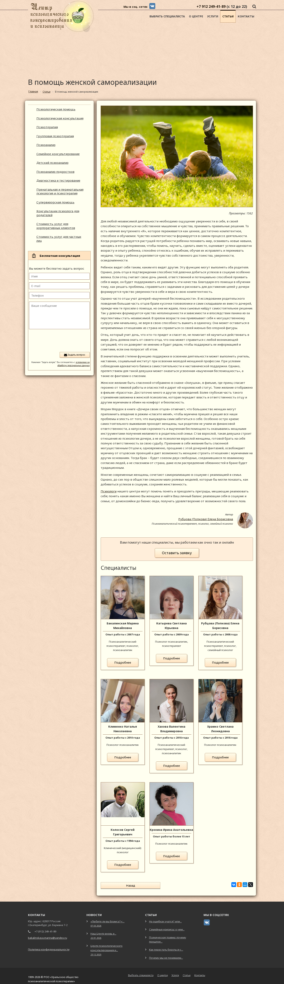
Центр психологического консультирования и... (106, 946)
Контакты (246, 16)
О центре (196, 16)
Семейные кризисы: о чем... (167, 925)
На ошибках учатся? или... (165, 917)
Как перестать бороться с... (166, 945)
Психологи (108, 491)
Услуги (212, 16)
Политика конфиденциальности (48, 945)
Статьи (228, 16)
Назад (117, 885)
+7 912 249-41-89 (211, 6)
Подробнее (122, 662)
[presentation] (59, 340)
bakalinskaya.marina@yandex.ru (47, 934)
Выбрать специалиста (167, 16)
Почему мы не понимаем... (166, 954)
